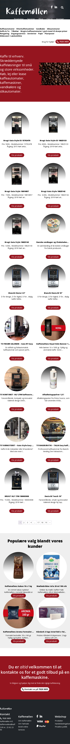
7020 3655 (64, 41)
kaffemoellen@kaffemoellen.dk (7, 724)
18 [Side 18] (42, 522)
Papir (40, 33)
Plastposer (49, 33)
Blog (41, 19)
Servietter (31, 33)
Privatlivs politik (61, 727)
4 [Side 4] (31, 522)
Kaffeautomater (7, 29)
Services (31, 19)
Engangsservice (18, 33)
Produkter (19, 19)
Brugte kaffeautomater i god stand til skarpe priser (44, 31)
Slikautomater (53, 29)
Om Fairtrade (23, 724)
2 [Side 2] (23, 522)
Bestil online (23, 727)
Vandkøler (40, 29)
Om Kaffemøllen (24, 721)
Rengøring (4, 33)
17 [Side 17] (38, 522)
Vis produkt (16, 155)
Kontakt (60, 19)
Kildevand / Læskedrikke (11, 36)
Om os (50, 19)
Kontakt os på (36, 689)
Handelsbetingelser (62, 724)
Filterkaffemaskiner (25, 29)
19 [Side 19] (46, 522)
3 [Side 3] (27, 522)
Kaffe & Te (4, 31)
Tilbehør (15, 31)
